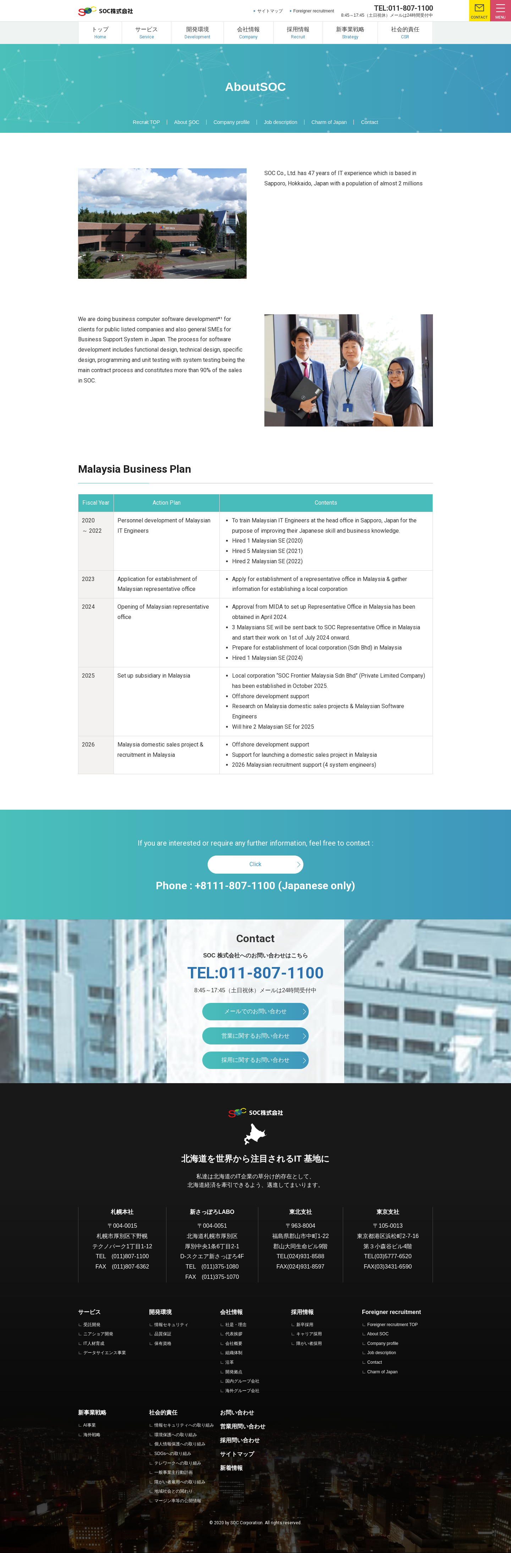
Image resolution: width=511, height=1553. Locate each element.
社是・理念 (236, 1324)
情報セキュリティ (171, 1324)
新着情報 (231, 1468)
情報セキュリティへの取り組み (184, 1425)
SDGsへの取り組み (172, 1453)
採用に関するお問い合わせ (255, 1060)
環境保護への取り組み (175, 1434)
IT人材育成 (93, 1343)
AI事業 (89, 1425)
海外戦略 (91, 1434)
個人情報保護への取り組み (179, 1443)
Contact (369, 122)
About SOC (186, 122)
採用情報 (302, 1312)
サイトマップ (270, 11)
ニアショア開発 (98, 1333)
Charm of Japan (329, 122)
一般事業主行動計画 (173, 1472)
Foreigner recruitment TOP (392, 1324)
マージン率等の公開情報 (177, 1500)
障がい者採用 (309, 1343)
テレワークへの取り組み (177, 1463)
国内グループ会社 (242, 1381)
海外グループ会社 (242, 1390)
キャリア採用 (309, 1333)
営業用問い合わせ (242, 1426)
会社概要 (233, 1343)
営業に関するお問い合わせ (255, 1036)
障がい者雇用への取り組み (179, 1481)
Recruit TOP (146, 122)
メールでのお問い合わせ (255, 1011)
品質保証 (162, 1333)
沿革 (229, 1362)
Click (255, 864)
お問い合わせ (237, 1413)
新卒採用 (304, 1324)
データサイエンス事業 (104, 1352)
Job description (280, 122)
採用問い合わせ (240, 1440)
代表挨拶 (233, 1333)
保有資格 (162, 1343)
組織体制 (233, 1352)
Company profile (232, 122)
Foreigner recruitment (313, 11)
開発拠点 (233, 1371)
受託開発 (91, 1324)
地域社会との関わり (173, 1491)
